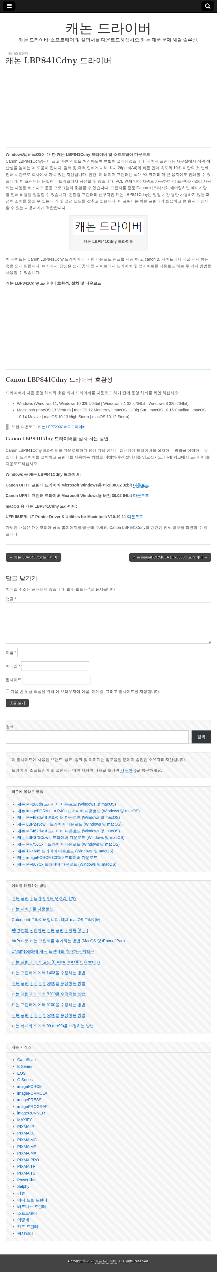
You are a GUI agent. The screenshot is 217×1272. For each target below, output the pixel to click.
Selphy (23, 1186)
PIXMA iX (25, 1133)
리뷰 (21, 1193)
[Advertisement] (108, 107)
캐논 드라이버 (108, 27)
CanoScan (26, 1059)
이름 (11, 652)
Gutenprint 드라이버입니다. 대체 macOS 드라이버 (56, 919)
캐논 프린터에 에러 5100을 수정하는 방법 (48, 1004)
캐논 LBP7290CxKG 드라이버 (62, 427)
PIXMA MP (26, 1146)
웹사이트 (13, 679)
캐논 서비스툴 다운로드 (32, 909)
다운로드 (141, 485)
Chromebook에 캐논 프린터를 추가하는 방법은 (53, 951)
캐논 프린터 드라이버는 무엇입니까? (44, 898)
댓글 (11, 599)
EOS (21, 1073)
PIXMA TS (26, 1173)
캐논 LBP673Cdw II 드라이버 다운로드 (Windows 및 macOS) (71, 837)
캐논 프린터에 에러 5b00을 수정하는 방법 (48, 983)
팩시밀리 (25, 1233)
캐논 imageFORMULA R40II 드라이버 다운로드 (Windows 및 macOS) (78, 811)
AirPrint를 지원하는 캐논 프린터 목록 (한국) (50, 930)
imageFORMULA (32, 1093)
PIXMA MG (27, 1140)
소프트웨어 (27, 1213)
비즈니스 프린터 (17, 53)
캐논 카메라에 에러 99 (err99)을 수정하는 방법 (53, 1026)
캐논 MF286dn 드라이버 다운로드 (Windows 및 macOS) (66, 804)
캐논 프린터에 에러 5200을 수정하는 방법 (48, 1015)
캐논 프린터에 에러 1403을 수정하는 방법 (48, 972)
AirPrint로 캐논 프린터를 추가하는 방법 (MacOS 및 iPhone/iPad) (68, 941)
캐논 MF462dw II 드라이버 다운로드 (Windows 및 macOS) (68, 831)
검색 (10, 727)
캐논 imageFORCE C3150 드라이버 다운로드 (57, 857)
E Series (24, 1066)
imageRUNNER (31, 1113)
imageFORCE (29, 1086)
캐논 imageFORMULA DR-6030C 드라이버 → (170, 557)
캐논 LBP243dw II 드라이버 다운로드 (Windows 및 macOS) (69, 824)
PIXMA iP (25, 1126)
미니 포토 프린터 (32, 1200)
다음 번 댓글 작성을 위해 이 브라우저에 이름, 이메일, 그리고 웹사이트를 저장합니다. (85, 691)
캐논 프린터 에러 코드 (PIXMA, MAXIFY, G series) (56, 962)
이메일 (13, 666)
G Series (24, 1079)
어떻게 (23, 1220)
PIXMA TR (26, 1166)
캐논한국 (128, 770)
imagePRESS (29, 1100)
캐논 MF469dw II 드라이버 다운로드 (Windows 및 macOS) (68, 817)
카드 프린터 (27, 1226)
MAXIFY (24, 1120)
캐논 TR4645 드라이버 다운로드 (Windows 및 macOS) (65, 851)
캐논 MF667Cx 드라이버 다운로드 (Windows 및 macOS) (66, 864)
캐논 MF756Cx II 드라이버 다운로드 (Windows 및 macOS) (68, 844)
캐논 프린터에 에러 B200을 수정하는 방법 (49, 994)
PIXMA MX (26, 1153)
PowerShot (26, 1180)
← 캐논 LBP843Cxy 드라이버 (33, 557)
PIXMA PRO (28, 1160)
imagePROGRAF (32, 1106)
